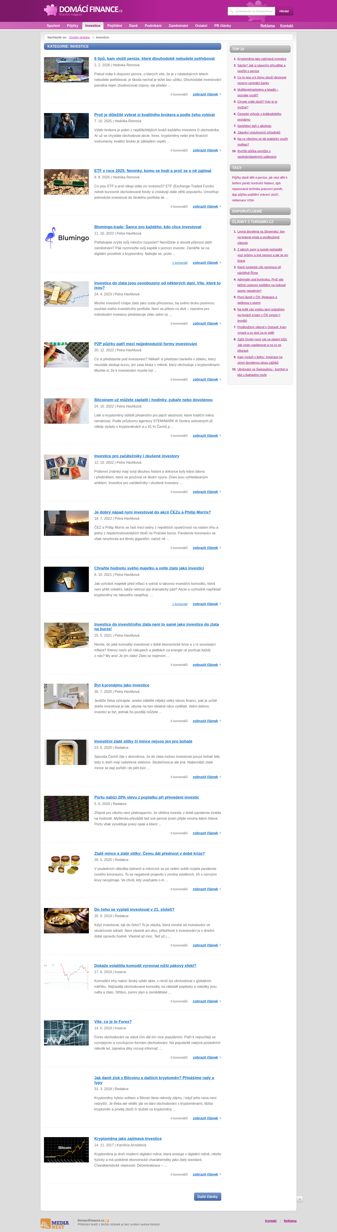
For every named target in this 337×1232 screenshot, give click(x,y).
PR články (222, 26)
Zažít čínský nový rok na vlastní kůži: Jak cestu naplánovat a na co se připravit (262, 345)
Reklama (267, 26)
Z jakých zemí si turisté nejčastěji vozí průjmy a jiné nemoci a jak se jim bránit (262, 255)
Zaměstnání (178, 26)
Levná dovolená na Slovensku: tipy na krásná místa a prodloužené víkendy (261, 237)
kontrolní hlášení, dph (266, 183)
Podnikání (153, 26)
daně (245, 177)
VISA (250, 200)
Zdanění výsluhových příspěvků (258, 132)
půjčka (242, 194)
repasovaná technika (246, 189)
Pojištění (114, 26)
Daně (133, 26)
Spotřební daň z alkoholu (254, 126)
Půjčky (72, 26)
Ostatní (201, 26)
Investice (92, 26)
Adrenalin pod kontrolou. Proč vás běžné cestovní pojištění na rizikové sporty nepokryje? (261, 285)
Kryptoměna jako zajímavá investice (261, 59)
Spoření (53, 26)
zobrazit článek (205, 94)
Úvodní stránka (79, 37)
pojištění (253, 194)
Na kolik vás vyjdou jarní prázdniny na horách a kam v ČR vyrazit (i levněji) (261, 315)
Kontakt (286, 26)
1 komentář (180, 263)
